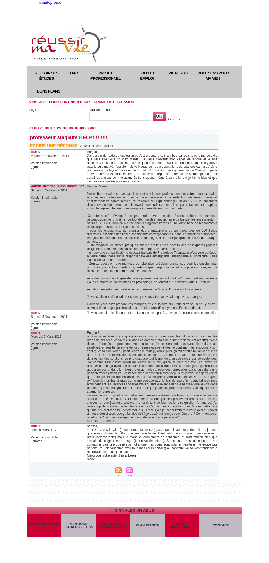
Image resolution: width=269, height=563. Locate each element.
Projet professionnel (105, 75)
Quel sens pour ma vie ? (213, 75)
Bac (74, 73)
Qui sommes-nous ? (43, 525)
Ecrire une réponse (53, 146)
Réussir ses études (46, 75)
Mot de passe (99, 110)
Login (33, 110)
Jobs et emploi (146, 75)
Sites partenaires (182, 525)
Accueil (34, 127)
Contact (221, 525)
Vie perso (178, 73)
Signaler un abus (134, 510)
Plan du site (147, 525)
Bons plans (48, 91)
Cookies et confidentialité (112, 525)
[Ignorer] (37, 167)
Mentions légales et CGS (78, 525)
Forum (48, 127)
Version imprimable (97, 146)
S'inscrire (173, 119)
